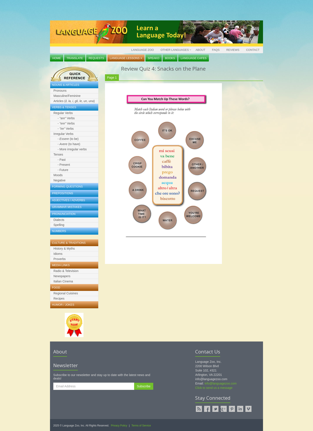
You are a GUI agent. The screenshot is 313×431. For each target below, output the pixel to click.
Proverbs (59, 259)
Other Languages (175, 49)
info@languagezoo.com (220, 383)
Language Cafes (193, 58)
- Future (63, 170)
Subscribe (143, 386)
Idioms (57, 253)
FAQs (216, 49)
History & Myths (64, 248)
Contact (253, 49)
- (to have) (69, 144)
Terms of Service (141, 425)
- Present (64, 164)
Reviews (232, 49)
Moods (58, 175)
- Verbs (66, 118)
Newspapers (61, 276)
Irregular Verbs (63, 134)
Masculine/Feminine (67, 96)
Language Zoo (142, 49)
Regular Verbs (63, 113)
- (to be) (68, 139)
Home (56, 58)
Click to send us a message (213, 388)
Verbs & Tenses (64, 107)
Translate (75, 58)
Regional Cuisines (65, 293)
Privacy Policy (119, 425)
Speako (153, 58)
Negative (59, 180)
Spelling (58, 225)
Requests (96, 58)
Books (170, 58)
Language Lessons (126, 58)
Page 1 (112, 77)
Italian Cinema (63, 281)
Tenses (58, 154)
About (200, 49)
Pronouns (60, 90)
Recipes (59, 298)
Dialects (58, 220)
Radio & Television (65, 271)
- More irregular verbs (72, 149)
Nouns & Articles (65, 84)
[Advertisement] (155, 10)
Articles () (74, 101)
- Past (62, 159)
